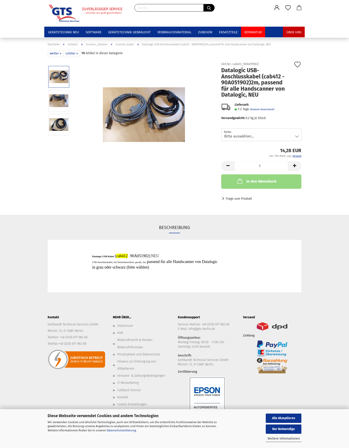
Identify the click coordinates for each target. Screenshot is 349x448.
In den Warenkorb (256, 181)
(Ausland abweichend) (262, 109)
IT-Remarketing (128, 383)
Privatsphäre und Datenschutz (138, 354)
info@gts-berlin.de (201, 329)
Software (93, 32)
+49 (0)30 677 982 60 (215, 324)
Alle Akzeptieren (283, 418)
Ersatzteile (228, 32)
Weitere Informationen (284, 438)
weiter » (55, 53)
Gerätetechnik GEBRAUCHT (129, 32)
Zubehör (205, 32)
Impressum (125, 326)
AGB (120, 333)
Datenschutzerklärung (121, 430)
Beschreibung (174, 227)
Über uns (293, 32)
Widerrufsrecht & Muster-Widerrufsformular (135, 343)
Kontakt (122, 397)
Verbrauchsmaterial (174, 32)
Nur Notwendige (283, 429)
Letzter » (72, 53)
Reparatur (253, 32)
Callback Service (129, 390)
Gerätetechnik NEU (63, 32)
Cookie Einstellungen (132, 404)
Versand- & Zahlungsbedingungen (141, 376)
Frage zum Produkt (239, 199)
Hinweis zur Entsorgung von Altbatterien (136, 365)
